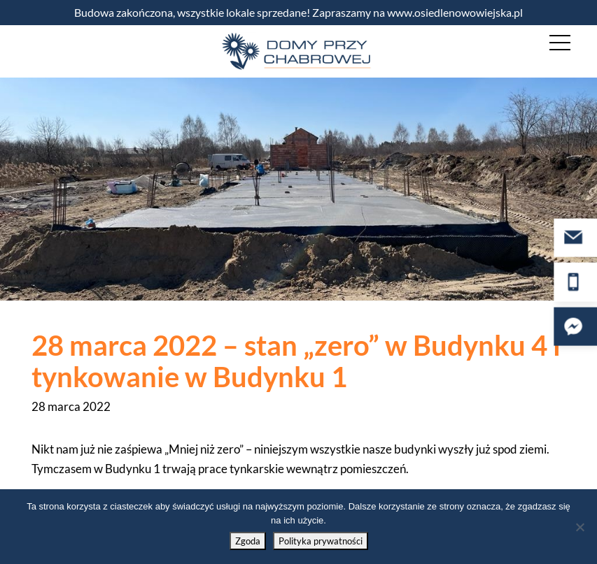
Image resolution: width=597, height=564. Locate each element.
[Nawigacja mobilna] (560, 43)
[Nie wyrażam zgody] (580, 527)
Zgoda (247, 541)
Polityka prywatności (321, 541)
